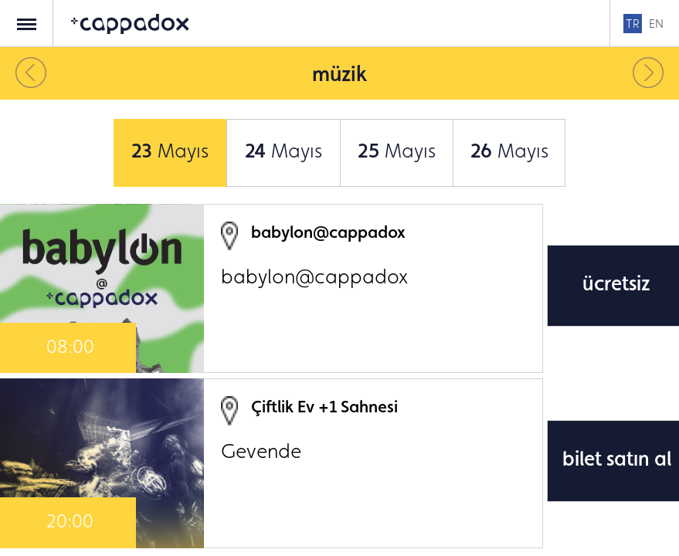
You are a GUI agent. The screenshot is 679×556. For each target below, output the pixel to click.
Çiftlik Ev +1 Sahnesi (324, 406)
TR (633, 23)
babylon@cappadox (328, 232)
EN (656, 23)
